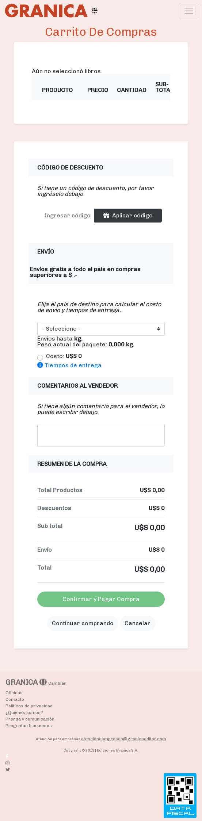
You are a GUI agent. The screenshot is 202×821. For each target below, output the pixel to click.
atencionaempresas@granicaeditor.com (123, 738)
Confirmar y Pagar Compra (101, 599)
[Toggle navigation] (189, 11)
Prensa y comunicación (29, 719)
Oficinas (14, 692)
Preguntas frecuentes (28, 725)
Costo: (64, 356)
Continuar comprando (83, 623)
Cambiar (57, 683)
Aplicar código (128, 215)
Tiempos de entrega (69, 365)
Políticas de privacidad (29, 705)
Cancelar (137, 623)
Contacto (14, 699)
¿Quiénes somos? (24, 712)
